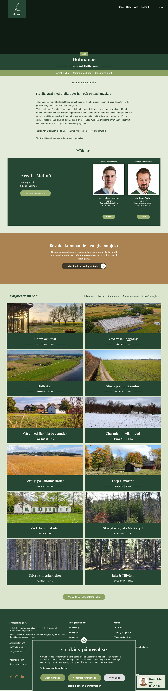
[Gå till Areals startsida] (18, 10)
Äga (136, 7)
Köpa (121, 7)
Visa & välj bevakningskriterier (87, 266)
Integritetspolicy (16, 661)
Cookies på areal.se (18, 665)
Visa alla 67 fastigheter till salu (84, 597)
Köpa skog (74, 628)
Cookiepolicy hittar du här (55, 668)
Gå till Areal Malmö (35, 193)
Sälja (129, 7)
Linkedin (22, 677)
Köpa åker (73, 638)
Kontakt (145, 7)
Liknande (89, 297)
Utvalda (101, 297)
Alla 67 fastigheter (151, 297)
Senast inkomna (130, 297)
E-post (109, 217)
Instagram (16, 677)
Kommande (113, 297)
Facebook (10, 677)
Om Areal (118, 628)
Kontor (117, 623)
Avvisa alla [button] (114, 677)
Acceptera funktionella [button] (84, 677)
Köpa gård (74, 633)
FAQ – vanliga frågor (123, 638)
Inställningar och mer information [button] (84, 685)
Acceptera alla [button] (52, 677)
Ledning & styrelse (122, 633)
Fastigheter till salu (78, 623)
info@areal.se (15, 652)
